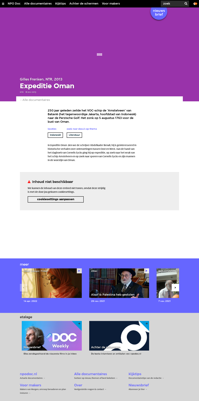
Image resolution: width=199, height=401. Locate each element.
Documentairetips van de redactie (145, 378)
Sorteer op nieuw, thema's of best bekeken (94, 378)
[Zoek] (171, 4)
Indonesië (55, 135)
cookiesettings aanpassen (55, 199)
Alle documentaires (38, 3)
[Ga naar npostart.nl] (195, 3)
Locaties (52, 129)
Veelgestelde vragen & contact (89, 389)
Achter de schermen (83, 3)
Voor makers (111, 3)
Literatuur (74, 135)
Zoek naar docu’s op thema (82, 129)
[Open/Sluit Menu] (3, 3)
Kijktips (60, 3)
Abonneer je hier (137, 389)
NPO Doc (14, 3)
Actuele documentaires (31, 378)
